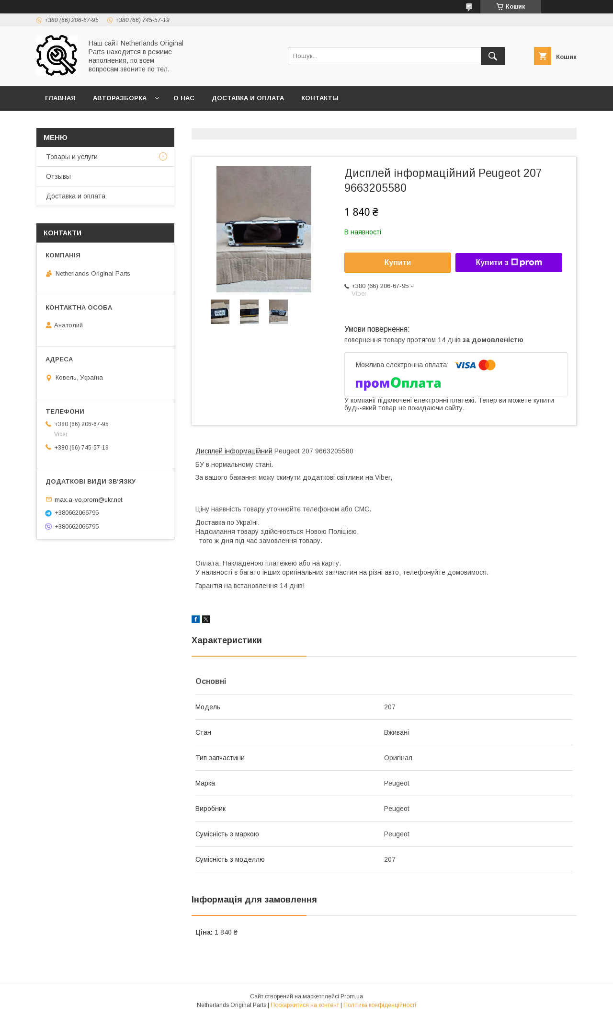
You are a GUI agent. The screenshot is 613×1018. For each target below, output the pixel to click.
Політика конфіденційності (379, 1005)
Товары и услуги (72, 157)
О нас (183, 98)
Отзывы (58, 176)
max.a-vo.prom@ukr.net (88, 499)
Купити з (509, 262)
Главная (60, 98)
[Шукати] (493, 56)
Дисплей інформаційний (233, 451)
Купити (398, 262)
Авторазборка (120, 98)
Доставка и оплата (248, 98)
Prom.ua (352, 996)
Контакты (320, 98)
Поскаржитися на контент (305, 1005)
